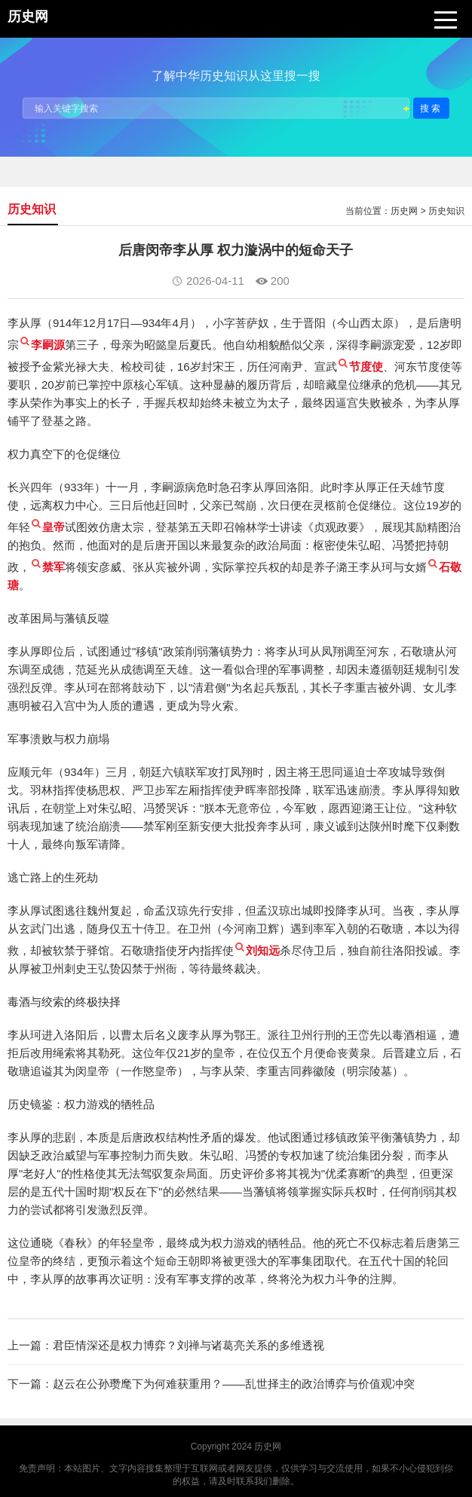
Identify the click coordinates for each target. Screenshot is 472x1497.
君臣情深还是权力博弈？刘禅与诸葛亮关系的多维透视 (188, 1345)
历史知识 (446, 211)
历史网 (404, 211)
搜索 (431, 107)
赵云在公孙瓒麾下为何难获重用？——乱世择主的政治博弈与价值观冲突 (234, 1383)
